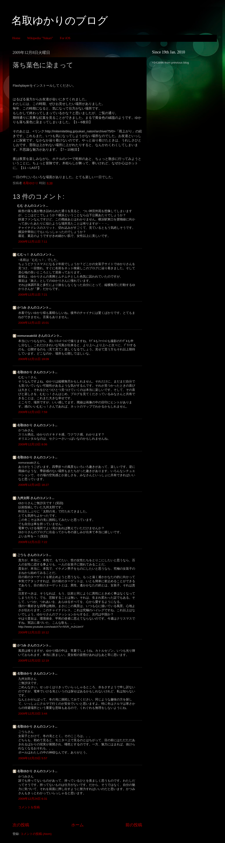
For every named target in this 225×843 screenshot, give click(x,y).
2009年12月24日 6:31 (32, 798)
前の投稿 (133, 825)
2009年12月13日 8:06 (32, 444)
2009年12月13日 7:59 (32, 412)
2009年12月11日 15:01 (33, 322)
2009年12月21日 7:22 (32, 542)
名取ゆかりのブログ (59, 20)
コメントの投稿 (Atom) (36, 834)
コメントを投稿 (29, 807)
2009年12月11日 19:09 (33, 359)
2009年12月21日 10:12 (33, 632)
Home (16, 38)
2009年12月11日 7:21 (32, 294)
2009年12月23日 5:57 (32, 758)
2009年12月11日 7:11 (32, 241)
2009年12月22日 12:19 (33, 660)
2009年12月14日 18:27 (33, 484)
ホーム (77, 825)
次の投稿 (21, 825)
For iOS (65, 38)
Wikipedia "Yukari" (40, 38)
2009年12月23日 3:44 (32, 713)
